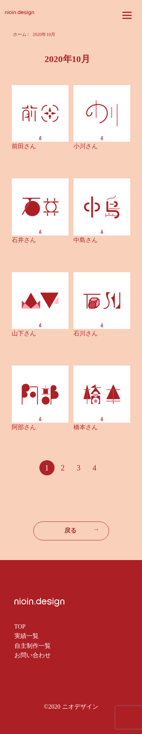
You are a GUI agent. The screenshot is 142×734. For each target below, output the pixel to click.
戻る (82, 530)
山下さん (24, 333)
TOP (20, 626)
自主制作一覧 (32, 645)
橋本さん (85, 427)
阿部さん (24, 427)
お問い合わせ (32, 655)
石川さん (85, 333)
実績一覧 (26, 636)
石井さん (24, 240)
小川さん (85, 146)
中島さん (85, 240)
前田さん (24, 146)
